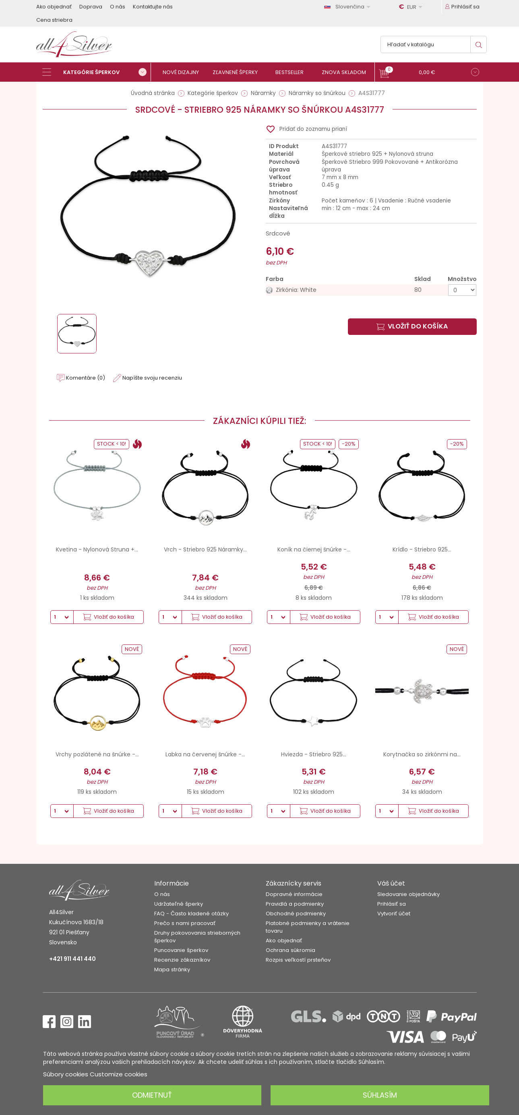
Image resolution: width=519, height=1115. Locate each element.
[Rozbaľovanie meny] (411, 7)
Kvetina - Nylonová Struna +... (97, 549)
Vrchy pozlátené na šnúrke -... (97, 754)
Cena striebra (54, 20)
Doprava (90, 6)
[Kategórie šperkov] (96, 72)
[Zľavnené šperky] (238, 72)
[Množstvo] (462, 290)
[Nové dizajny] (184, 72)
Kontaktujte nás (153, 6)
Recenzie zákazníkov (182, 960)
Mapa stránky (172, 969)
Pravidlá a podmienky (295, 904)
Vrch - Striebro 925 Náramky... (205, 549)
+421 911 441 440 (72, 959)
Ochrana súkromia (290, 950)
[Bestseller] (293, 72)
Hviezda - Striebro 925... (313, 754)
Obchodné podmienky (296, 913)
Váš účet (391, 883)
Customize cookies (118, 1074)
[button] (429, 73)
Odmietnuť (152, 1095)
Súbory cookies (65, 1074)
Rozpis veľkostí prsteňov (298, 960)
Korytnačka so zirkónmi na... (422, 754)
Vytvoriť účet (393, 913)
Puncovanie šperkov (181, 950)
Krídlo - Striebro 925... (422, 549)
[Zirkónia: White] (371, 290)
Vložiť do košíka (412, 326)
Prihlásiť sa (391, 904)
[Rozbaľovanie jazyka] (348, 6)
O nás (117, 6)
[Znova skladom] (347, 72)
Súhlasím (380, 1095)
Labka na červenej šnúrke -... (205, 754)
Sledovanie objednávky (408, 894)
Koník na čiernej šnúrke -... (313, 549)
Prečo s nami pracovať (184, 923)
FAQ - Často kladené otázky (191, 913)
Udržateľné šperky (178, 904)
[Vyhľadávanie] (433, 44)
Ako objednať (54, 6)
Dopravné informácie (294, 894)
